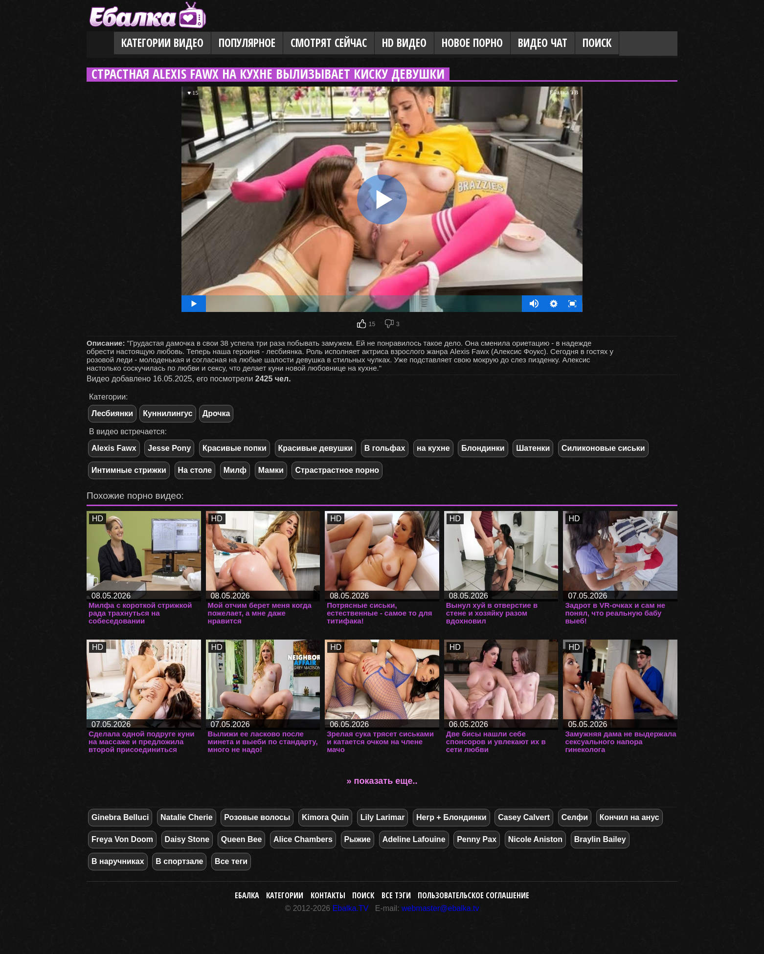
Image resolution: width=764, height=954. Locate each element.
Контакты (328, 895)
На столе (195, 470)
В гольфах (384, 448)
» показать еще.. (382, 781)
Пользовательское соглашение (473, 895)
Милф (235, 470)
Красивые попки (234, 448)
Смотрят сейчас (329, 42)
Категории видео (162, 42)
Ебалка (247, 895)
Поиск (597, 42)
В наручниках (117, 861)
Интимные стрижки (128, 470)
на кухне (433, 448)
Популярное (247, 42)
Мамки (271, 470)
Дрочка (216, 413)
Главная (100, 43)
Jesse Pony (169, 448)
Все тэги (396, 895)
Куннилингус (168, 413)
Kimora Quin (325, 817)
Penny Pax (476, 839)
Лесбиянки (112, 413)
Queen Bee (241, 839)
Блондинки (482, 448)
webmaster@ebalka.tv (440, 908)
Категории (284, 895)
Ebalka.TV (351, 908)
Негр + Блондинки (451, 817)
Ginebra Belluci (120, 817)
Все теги (231, 861)
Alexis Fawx (113, 448)
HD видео (404, 42)
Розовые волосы (257, 817)
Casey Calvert (524, 817)
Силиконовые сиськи (603, 448)
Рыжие (357, 839)
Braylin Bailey (600, 839)
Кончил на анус (629, 817)
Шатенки (533, 448)
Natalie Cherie (186, 817)
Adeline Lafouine (414, 839)
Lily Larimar (382, 817)
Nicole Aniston (535, 839)
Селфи (575, 817)
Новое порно (472, 42)
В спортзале (179, 861)
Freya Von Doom (122, 839)
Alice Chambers (303, 839)
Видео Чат (542, 42)
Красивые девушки (315, 448)
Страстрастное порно (337, 470)
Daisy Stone (187, 839)
